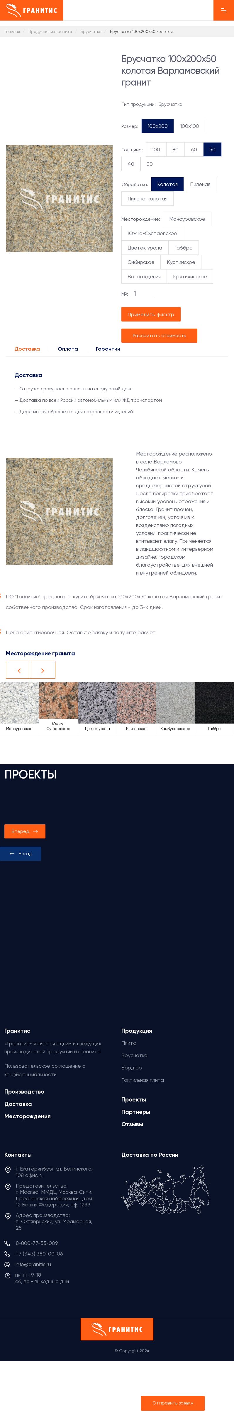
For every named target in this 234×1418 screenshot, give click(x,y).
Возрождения (144, 276)
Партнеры (135, 1111)
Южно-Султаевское (152, 233)
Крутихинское (190, 276)
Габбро (183, 248)
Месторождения (27, 1116)
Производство (24, 1091)
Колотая (167, 184)
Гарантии (108, 349)
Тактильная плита (142, 1080)
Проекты (133, 1099)
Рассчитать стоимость (159, 335)
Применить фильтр (151, 314)
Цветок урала (145, 248)
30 (150, 164)
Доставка (27, 349)
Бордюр (131, 1067)
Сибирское (141, 262)
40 (131, 164)
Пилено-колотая (147, 198)
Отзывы (132, 1124)
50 (212, 149)
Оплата (68, 349)
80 (175, 149)
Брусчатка (134, 1055)
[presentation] (20, 854)
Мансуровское (187, 219)
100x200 (157, 126)
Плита (128, 1043)
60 (194, 149)
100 (156, 149)
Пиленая (200, 184)
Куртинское (181, 262)
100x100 (189, 126)
